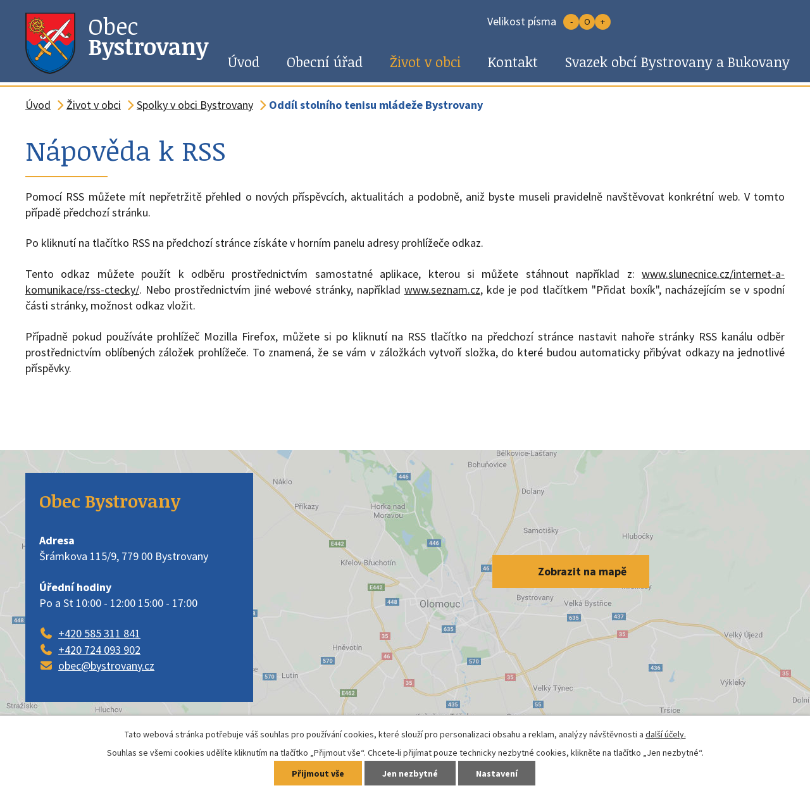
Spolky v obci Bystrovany (195, 104)
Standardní (587, 22)
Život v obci (425, 62)
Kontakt (513, 62)
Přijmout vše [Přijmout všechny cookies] (318, 773)
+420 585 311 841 (99, 633)
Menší (571, 22)
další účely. (665, 734)
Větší (603, 22)
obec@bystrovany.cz (106, 665)
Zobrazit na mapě (582, 571)
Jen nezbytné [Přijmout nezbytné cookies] (410, 773)
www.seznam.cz (442, 289)
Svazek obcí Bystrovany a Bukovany (677, 62)
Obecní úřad (325, 62)
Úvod (243, 62)
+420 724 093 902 (99, 649)
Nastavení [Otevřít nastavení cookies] (497, 773)
